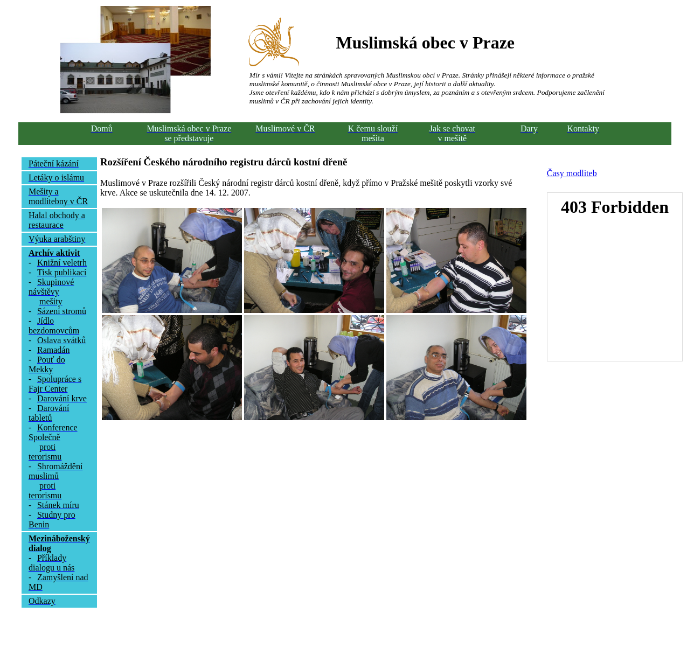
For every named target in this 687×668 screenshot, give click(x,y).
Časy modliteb (572, 173)
